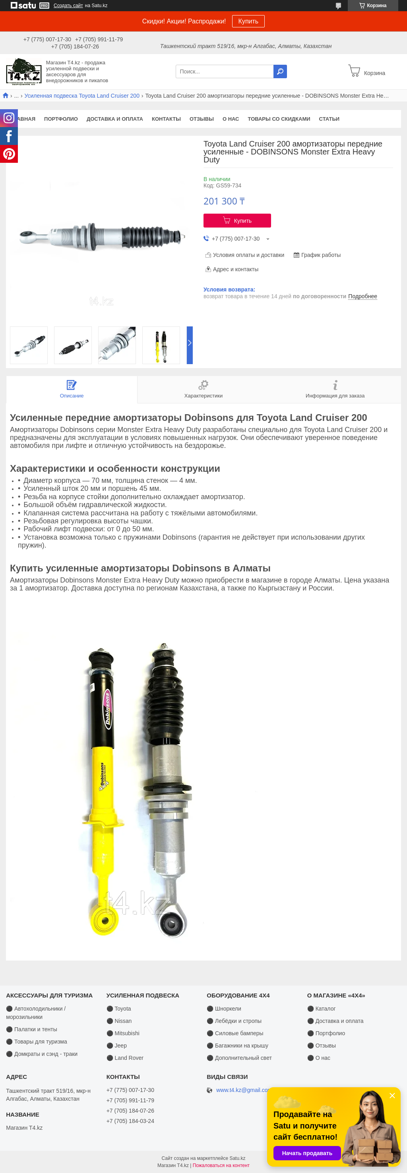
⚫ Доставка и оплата (335, 1021)
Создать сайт (68, 5)
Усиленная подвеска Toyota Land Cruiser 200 (82, 96)
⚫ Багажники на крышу (237, 1045)
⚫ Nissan (119, 1021)
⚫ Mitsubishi (123, 1033)
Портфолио (61, 119)
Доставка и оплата (115, 119)
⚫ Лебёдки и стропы (234, 1021)
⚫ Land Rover (125, 1058)
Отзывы (202, 119)
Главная (22, 119)
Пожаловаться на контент (221, 1165)
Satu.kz (237, 1158)
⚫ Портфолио (326, 1033)
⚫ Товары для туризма (36, 1041)
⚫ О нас (318, 1058)
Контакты (166, 119)
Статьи (329, 119)
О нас (231, 119)
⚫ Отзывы (321, 1045)
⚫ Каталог (321, 1008)
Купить (248, 21)
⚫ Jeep (117, 1045)
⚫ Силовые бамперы (235, 1033)
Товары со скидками (279, 119)
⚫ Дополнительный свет (239, 1058)
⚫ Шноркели (224, 1008)
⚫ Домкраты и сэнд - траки (42, 1054)
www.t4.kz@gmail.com (244, 1090)
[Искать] (280, 71)
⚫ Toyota (119, 1008)
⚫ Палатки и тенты (31, 1029)
